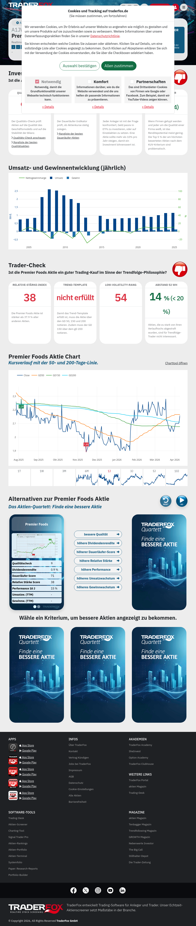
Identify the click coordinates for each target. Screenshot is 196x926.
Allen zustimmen (119, 65)
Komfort (101, 81)
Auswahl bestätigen (79, 65)
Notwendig (51, 81)
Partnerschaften (151, 81)
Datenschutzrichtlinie (104, 36)
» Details (48, 107)
